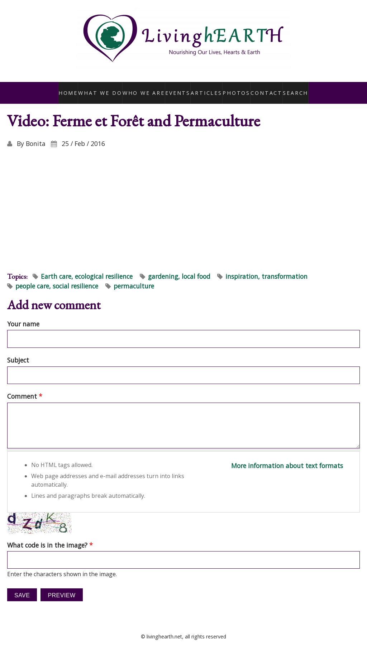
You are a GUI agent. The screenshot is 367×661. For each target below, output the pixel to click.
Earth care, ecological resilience (87, 268)
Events (175, 89)
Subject (18, 352)
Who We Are (142, 89)
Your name (23, 316)
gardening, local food (179, 268)
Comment (24, 388)
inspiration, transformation (266, 268)
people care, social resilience (56, 278)
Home (70, 89)
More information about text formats (287, 458)
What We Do (102, 89)
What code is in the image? (50, 537)
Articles (204, 89)
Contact (265, 89)
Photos (234, 89)
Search (294, 89)
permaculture (134, 278)
